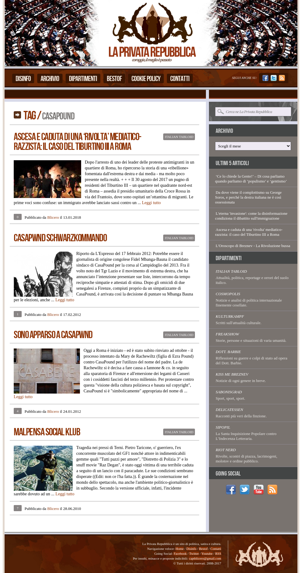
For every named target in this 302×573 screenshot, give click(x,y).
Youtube (207, 553)
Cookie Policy (145, 78)
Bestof (114, 78)
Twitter (194, 553)
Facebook (180, 553)
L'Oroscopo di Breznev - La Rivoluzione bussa (253, 245)
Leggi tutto (151, 202)
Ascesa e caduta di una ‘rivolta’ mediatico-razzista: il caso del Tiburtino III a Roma (77, 142)
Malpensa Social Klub (47, 432)
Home (179, 548)
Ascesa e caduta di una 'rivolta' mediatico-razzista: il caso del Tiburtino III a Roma (248, 232)
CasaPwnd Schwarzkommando (60, 238)
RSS (218, 553)
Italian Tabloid (179, 137)
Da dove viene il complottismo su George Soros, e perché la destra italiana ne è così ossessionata (248, 197)
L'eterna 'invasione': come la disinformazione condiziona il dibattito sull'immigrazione (251, 216)
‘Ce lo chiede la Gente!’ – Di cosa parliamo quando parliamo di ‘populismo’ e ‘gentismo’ (251, 178)
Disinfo (23, 78)
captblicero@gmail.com (205, 558)
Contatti (179, 78)
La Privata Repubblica (152, 33)
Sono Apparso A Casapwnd (53, 335)
